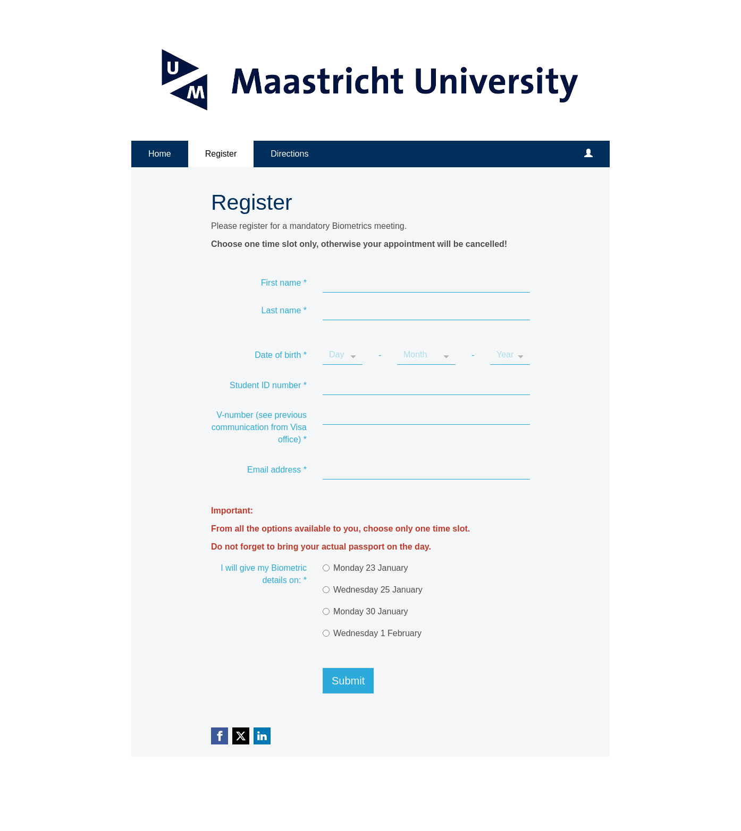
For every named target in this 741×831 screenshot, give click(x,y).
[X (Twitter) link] (240, 735)
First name (284, 282)
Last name (284, 310)
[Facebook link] (219, 735)
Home (159, 153)
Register (221, 153)
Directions (289, 153)
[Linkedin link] (262, 735)
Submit (348, 681)
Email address (277, 469)
